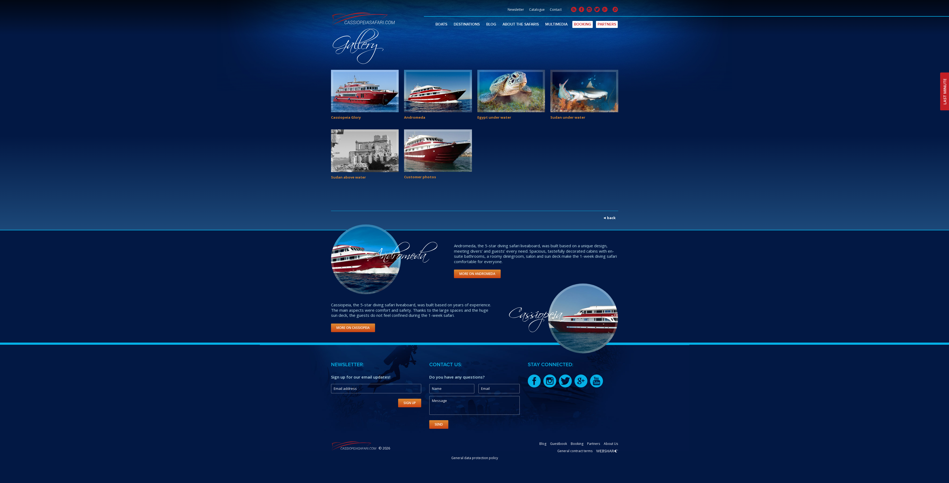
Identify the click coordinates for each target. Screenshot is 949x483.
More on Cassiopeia (353, 327)
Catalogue (537, 9)
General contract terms (574, 451)
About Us (611, 443)
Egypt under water (494, 117)
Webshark (607, 451)
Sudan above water (348, 177)
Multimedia (556, 24)
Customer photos (420, 177)
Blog (491, 24)
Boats (441, 24)
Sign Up (409, 403)
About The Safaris (521, 24)
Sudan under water (567, 117)
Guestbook (558, 443)
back (611, 217)
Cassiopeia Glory (346, 117)
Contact (556, 9)
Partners (607, 24)
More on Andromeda (477, 273)
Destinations (467, 24)
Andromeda (414, 117)
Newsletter (516, 9)
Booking (582, 24)
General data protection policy (474, 458)
